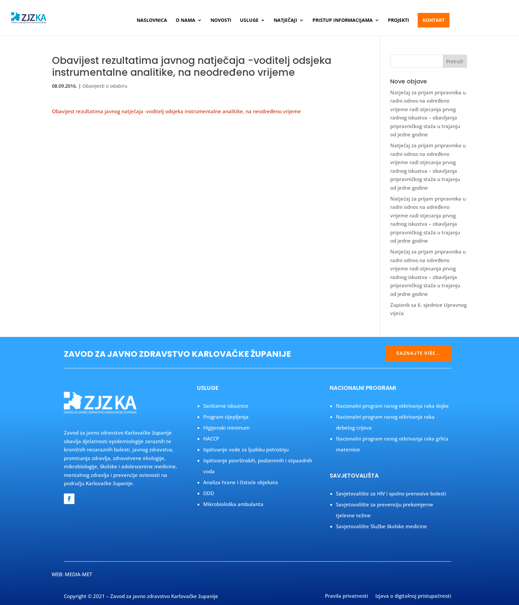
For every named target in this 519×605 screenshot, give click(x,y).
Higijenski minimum (226, 427)
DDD (208, 493)
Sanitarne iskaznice (226, 405)
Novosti (221, 20)
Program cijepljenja (226, 416)
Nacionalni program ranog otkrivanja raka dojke (392, 405)
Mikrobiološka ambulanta (233, 504)
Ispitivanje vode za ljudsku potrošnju (246, 449)
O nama (185, 20)
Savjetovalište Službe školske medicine (381, 526)
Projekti (398, 20)
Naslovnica (152, 20)
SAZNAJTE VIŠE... (418, 353)
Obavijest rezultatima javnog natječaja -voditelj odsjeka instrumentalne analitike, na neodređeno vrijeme (176, 111)
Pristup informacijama (342, 20)
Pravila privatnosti (346, 596)
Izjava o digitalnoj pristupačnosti (413, 596)
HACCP (211, 438)
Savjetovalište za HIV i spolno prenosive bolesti (391, 493)
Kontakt (434, 20)
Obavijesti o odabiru (104, 86)
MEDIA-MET (78, 574)
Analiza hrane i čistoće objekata (240, 482)
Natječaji (285, 20)
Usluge (249, 20)
